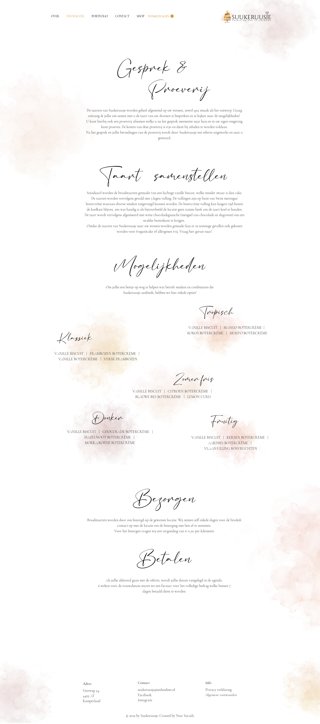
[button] (161, 16)
